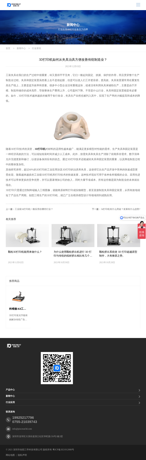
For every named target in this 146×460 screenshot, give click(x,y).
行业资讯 (36, 48)
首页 (8, 48)
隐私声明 (22, 455)
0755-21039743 (24, 422)
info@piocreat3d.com (22, 429)
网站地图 (10, 455)
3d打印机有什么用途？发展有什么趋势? (120, 209)
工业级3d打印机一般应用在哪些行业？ (34, 209)
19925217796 (23, 418)
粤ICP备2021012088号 (63, 449)
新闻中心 (21, 48)
